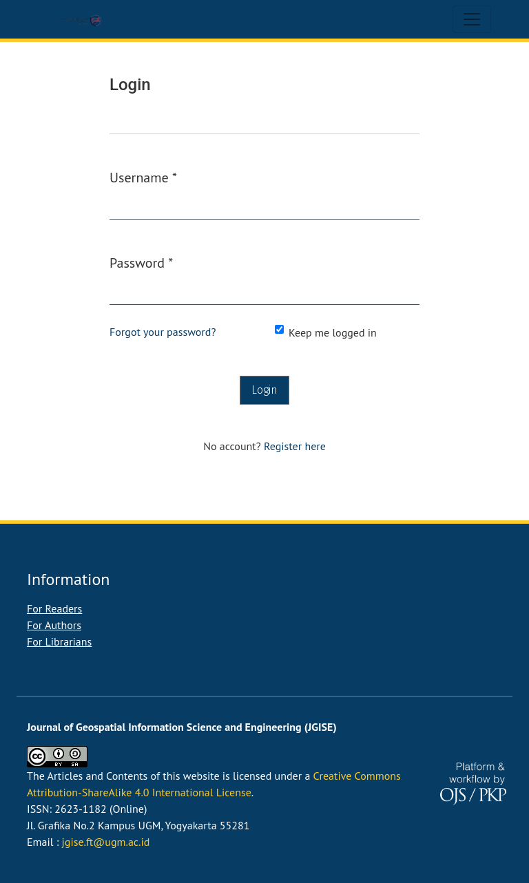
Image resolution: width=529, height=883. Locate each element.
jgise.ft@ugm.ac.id (106, 842)
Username (143, 177)
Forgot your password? (163, 332)
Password (141, 262)
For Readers (54, 608)
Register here (295, 446)
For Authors (54, 625)
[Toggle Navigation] (472, 19)
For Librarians (59, 641)
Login (264, 389)
